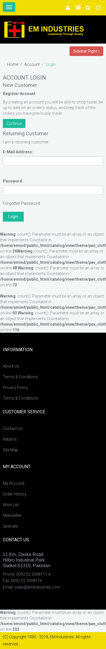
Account (32, 64)
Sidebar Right (86, 51)
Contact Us (13, 428)
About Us (11, 366)
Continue (14, 123)
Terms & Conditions (20, 377)
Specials (10, 526)
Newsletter (12, 515)
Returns (10, 439)
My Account (13, 483)
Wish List (11, 504)
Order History (15, 494)
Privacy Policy (15, 387)
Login (51, 64)
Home (12, 64)
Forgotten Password (21, 203)
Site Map (10, 450)
